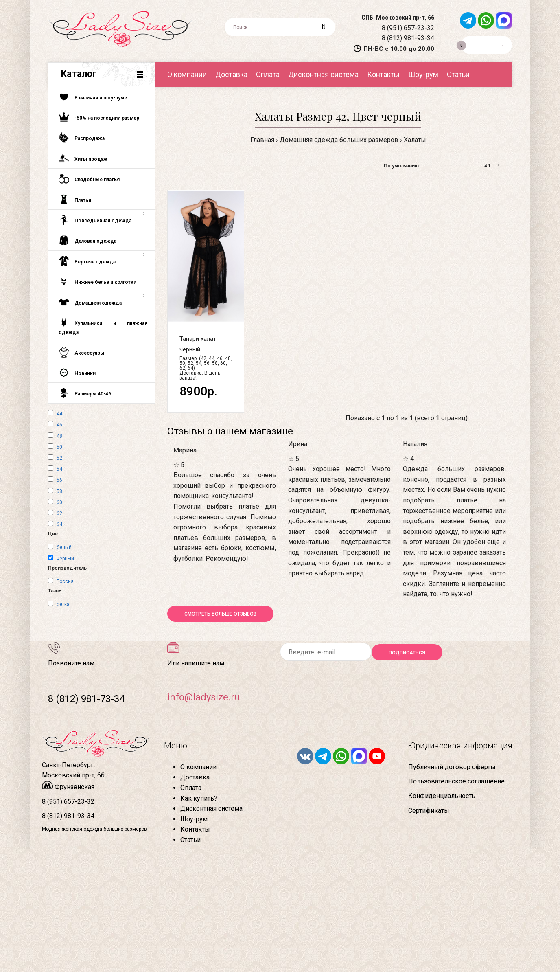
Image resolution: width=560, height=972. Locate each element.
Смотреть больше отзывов (220, 614)
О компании (198, 767)
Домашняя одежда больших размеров (339, 140)
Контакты (195, 829)
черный (65, 559)
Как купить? (198, 798)
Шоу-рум (194, 819)
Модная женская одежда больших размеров (94, 829)
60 (59, 502)
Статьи (190, 840)
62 (59, 513)
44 (59, 414)
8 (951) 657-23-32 (408, 28)
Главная (262, 140)
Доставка (195, 777)
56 (59, 480)
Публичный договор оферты (452, 767)
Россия (65, 581)
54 (59, 469)
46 (59, 425)
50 (59, 447)
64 (59, 524)
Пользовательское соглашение (456, 781)
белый (64, 547)
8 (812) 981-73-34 (86, 698)
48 (59, 436)
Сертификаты (428, 810)
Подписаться (407, 653)
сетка (63, 604)
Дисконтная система (211, 808)
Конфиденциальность (441, 796)
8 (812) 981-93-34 (408, 38)
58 (59, 491)
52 (59, 458)
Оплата (190, 788)
